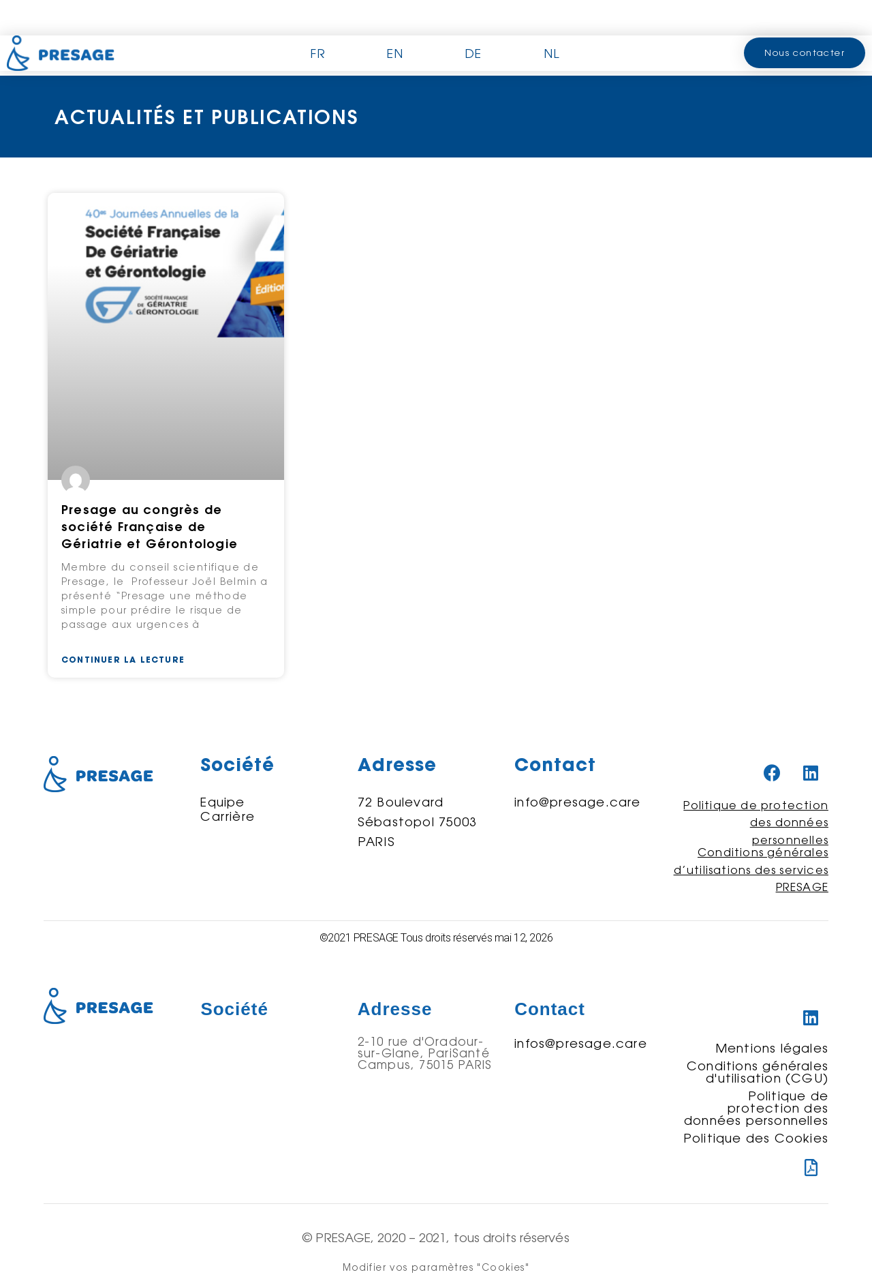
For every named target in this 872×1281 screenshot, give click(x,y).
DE (473, 53)
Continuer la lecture (123, 660)
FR (318, 53)
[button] (804, 52)
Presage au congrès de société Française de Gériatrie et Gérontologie (149, 527)
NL (552, 53)
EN (395, 53)
